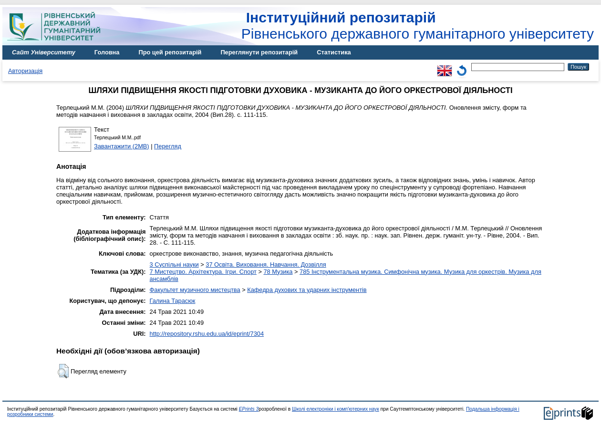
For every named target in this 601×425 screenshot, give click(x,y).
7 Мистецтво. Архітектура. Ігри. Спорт (203, 271)
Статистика (334, 52)
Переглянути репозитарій (259, 52)
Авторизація (25, 70)
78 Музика (277, 271)
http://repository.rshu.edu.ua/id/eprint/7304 (207, 333)
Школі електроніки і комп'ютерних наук (335, 409)
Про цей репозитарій (169, 52)
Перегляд (167, 146)
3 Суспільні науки (174, 264)
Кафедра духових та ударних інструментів (306, 289)
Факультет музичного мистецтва (195, 289)
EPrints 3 (249, 409)
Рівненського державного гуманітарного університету (417, 25)
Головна (107, 52)
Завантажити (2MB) (121, 146)
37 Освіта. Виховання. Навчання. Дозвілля (266, 264)
